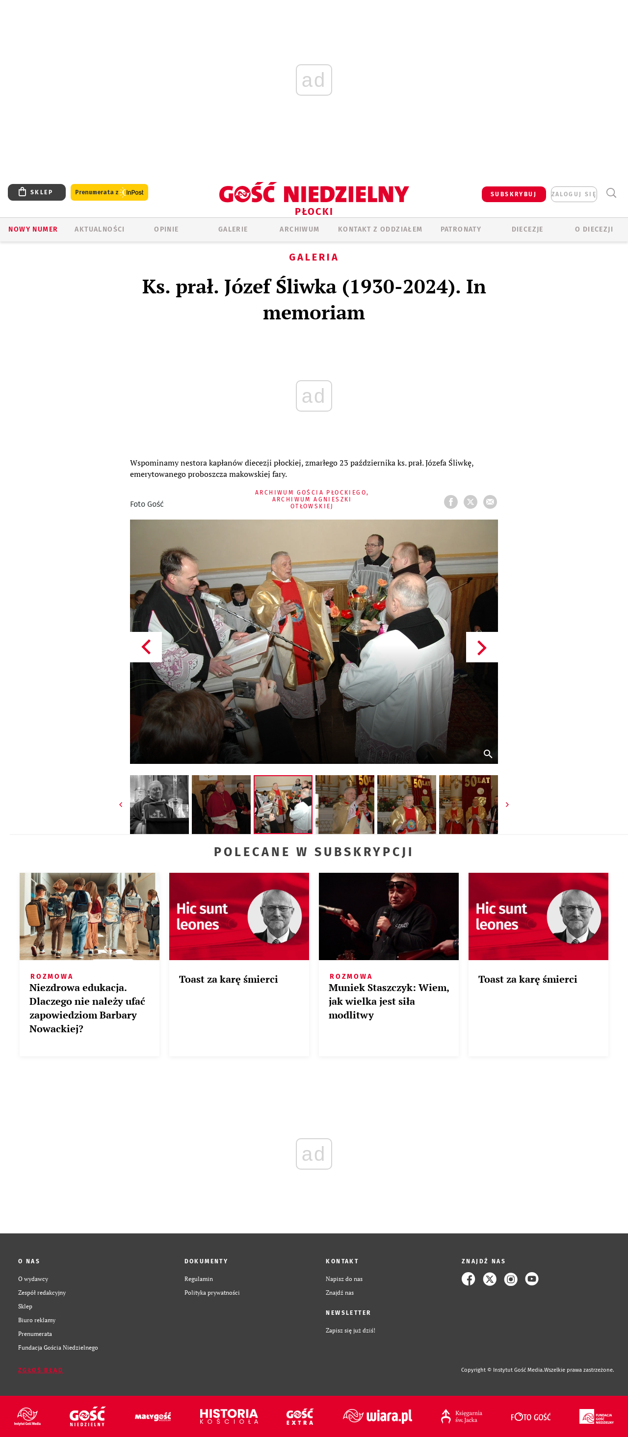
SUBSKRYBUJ (514, 194)
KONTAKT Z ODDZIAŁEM (380, 229)
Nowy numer (33, 229)
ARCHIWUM (299, 229)
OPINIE (166, 229)
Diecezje (528, 229)
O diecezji (594, 229)
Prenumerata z (109, 192)
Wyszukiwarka (611, 193)
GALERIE (233, 229)
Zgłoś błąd (40, 1370)
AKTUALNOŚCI (100, 229)
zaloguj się (574, 194)
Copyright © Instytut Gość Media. (502, 1370)
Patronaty (461, 229)
